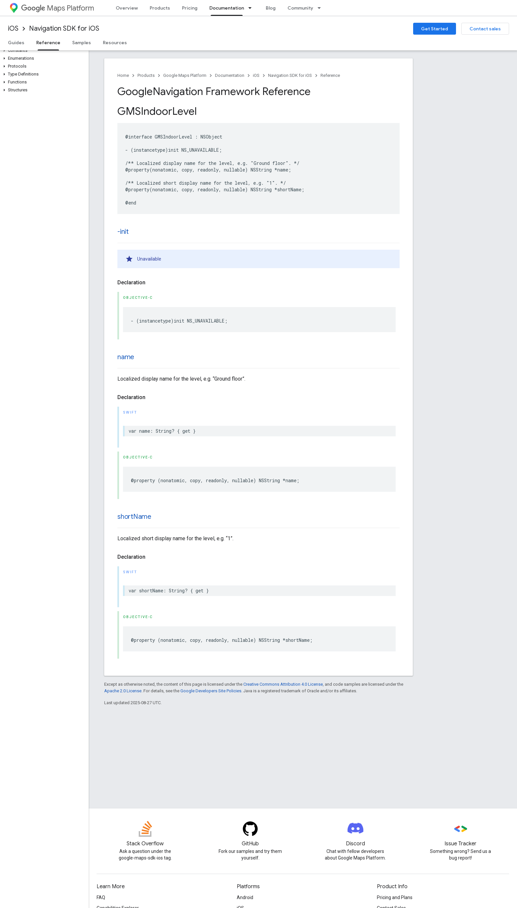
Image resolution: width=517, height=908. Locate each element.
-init (123, 232)
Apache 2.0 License (122, 690)
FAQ (101, 897)
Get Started (434, 29)
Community (300, 8)
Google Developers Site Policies (210, 690)
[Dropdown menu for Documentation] (252, 8)
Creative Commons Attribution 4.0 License (283, 684)
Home (123, 75)
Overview (127, 8)
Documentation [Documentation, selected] (226, 8)
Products (160, 8)
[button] (43, 50)
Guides (16, 43)
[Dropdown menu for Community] (321, 8)
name (125, 357)
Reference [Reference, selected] (48, 43)
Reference (330, 75)
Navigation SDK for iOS (64, 28)
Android (245, 897)
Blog (271, 8)
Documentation (229, 75)
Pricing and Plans (394, 897)
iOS (13, 28)
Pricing (190, 8)
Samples (81, 43)
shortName (134, 517)
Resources (115, 43)
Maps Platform (57, 8)
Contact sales (485, 29)
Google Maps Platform (184, 75)
